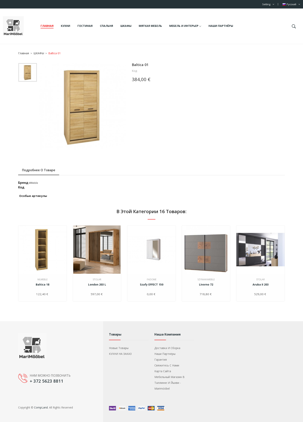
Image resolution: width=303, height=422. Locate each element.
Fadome (151, 279)
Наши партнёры (164, 354)
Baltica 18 (42, 284)
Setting (266, 4)
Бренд (23, 182)
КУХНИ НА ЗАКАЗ (120, 354)
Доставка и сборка (167, 348)
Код (21, 187)
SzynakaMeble (206, 279)
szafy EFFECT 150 (151, 284)
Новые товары (119, 348)
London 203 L (97, 284)
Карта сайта (162, 371)
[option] (27, 73)
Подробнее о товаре (38, 170)
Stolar (97, 279)
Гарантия (160, 359)
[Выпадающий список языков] (291, 4)
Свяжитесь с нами (166, 365)
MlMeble (33, 183)
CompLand (41, 407)
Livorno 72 (206, 284)
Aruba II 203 (261, 284)
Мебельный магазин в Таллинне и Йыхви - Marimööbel (169, 382)
